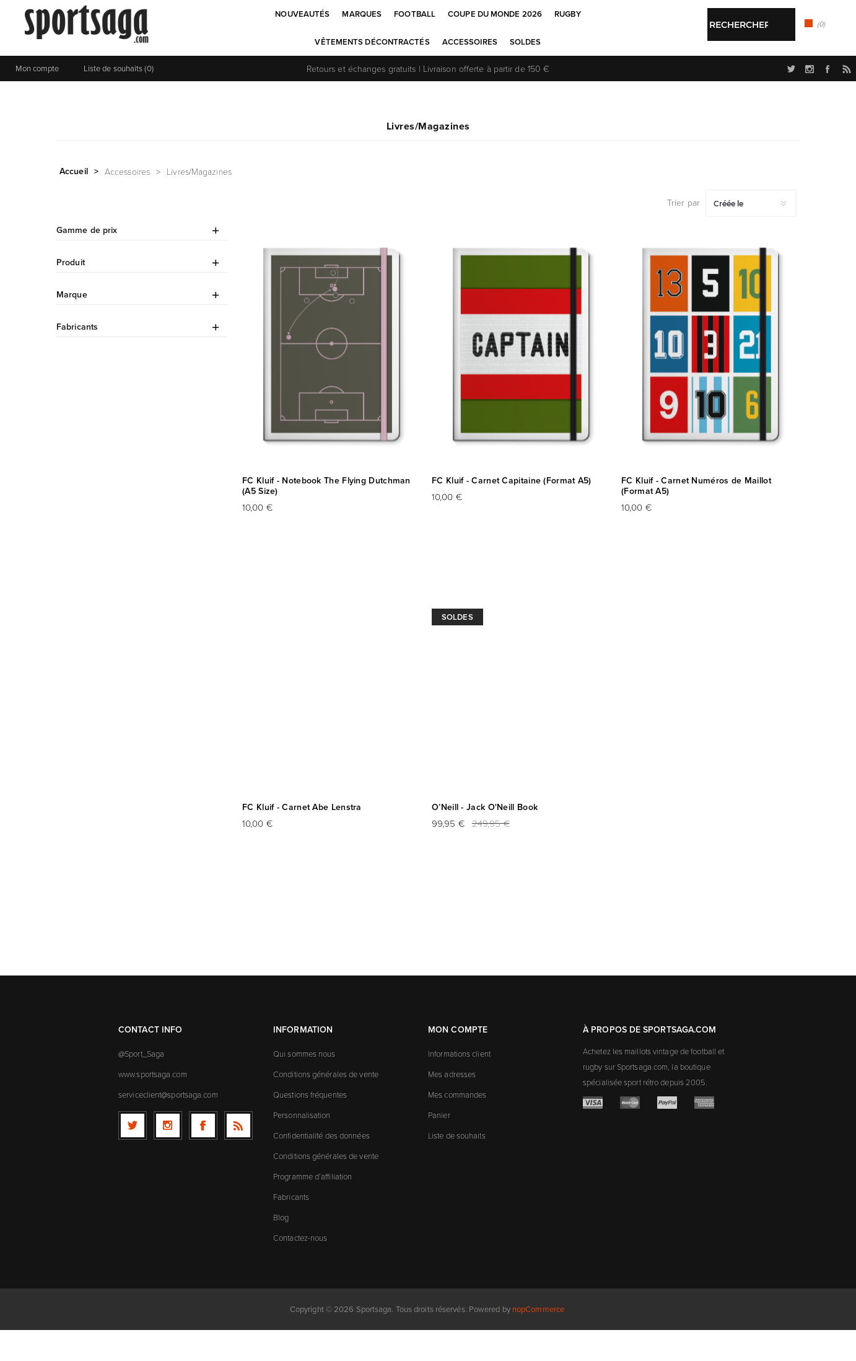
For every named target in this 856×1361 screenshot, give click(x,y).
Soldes (457, 648)
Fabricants (77, 357)
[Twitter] (132, 1156)
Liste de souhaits (457, 1166)
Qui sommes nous (304, 1084)
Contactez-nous (300, 1268)
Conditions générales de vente (325, 1105)
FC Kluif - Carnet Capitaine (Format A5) (512, 511)
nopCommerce (538, 1340)
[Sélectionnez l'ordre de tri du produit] (751, 234)
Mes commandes (457, 1125)
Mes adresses (452, 1105)
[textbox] (415, 73)
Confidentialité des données (321, 1166)
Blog (281, 1248)
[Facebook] (203, 1156)
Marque (71, 325)
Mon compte (37, 99)
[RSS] (238, 1156)
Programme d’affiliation (312, 1207)
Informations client (459, 1084)
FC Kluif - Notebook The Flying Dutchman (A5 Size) (326, 516)
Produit (70, 293)
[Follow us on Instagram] (168, 1156)
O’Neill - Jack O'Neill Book (485, 838)
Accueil (73, 202)
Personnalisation (302, 1146)
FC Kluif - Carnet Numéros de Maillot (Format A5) (696, 516)
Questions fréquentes (310, 1125)
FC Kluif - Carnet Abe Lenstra (302, 838)
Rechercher (457, 71)
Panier (439, 1146)
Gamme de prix (86, 261)
